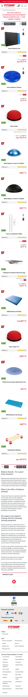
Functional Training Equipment (9, 10)
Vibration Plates (19, 688)
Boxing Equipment (7, 672)
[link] (7, 613)
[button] (24, 466)
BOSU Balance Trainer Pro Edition (14, 163)
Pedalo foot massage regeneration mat (14, 382)
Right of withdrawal (19, 646)
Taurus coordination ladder (14, 234)
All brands (5, 692)
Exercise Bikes (18, 656)
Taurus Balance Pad (14, 48)
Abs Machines (18, 681)
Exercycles (5, 674)
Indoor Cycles (6, 669)
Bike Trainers (18, 674)
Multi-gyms (5, 662)
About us (17, 643)
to (5, 634)
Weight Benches (19, 665)
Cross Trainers (6, 656)
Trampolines (18, 662)
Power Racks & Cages (18, 678)
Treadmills (5, 659)
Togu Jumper (14, 126)
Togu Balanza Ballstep (14, 450)
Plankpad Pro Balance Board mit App (14, 272)
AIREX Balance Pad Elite (14, 311)
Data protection (18, 640)
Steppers (5, 677)
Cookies (4, 643)
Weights (17, 669)
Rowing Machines (19, 659)
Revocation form (6, 648)
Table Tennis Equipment (5, 665)
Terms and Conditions (7, 640)
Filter (24, 24)
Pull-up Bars (18, 686)
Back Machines (6, 686)
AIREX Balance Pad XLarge (14, 415)
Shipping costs (5, 646)
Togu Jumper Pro (14, 347)
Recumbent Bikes (19, 672)
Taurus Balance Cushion (14, 87)
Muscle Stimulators (7, 688)
